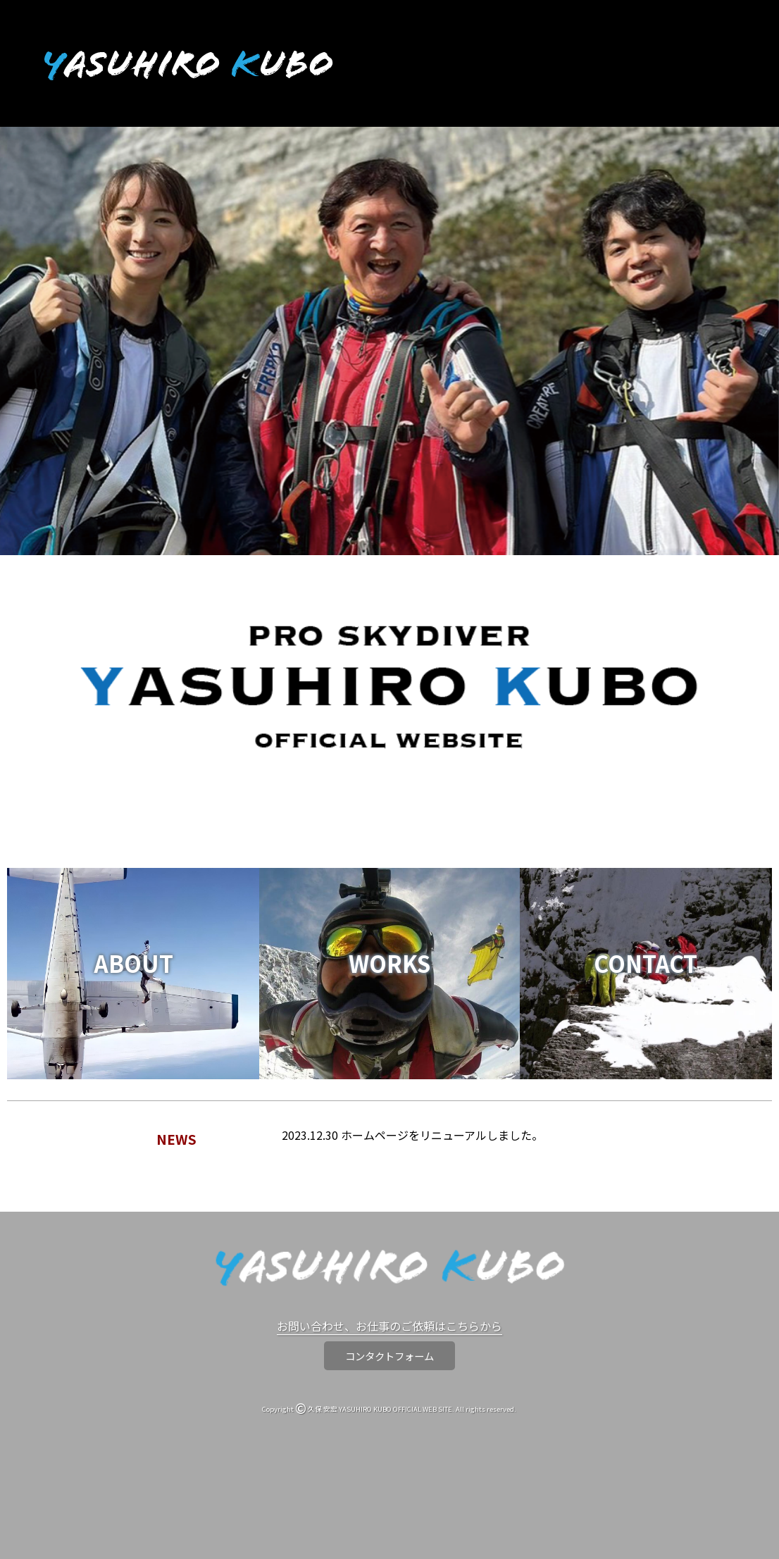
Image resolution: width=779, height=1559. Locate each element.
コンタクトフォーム (389, 1355)
